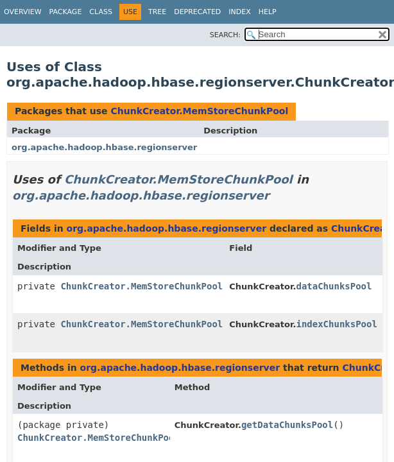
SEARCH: (225, 35)
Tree (157, 12)
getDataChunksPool (287, 425)
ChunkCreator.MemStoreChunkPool (199, 111)
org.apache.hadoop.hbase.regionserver (104, 147)
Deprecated (197, 12)
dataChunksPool (334, 286)
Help (268, 12)
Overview (23, 12)
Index (239, 12)
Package (65, 12)
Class (100, 12)
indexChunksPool (336, 324)
